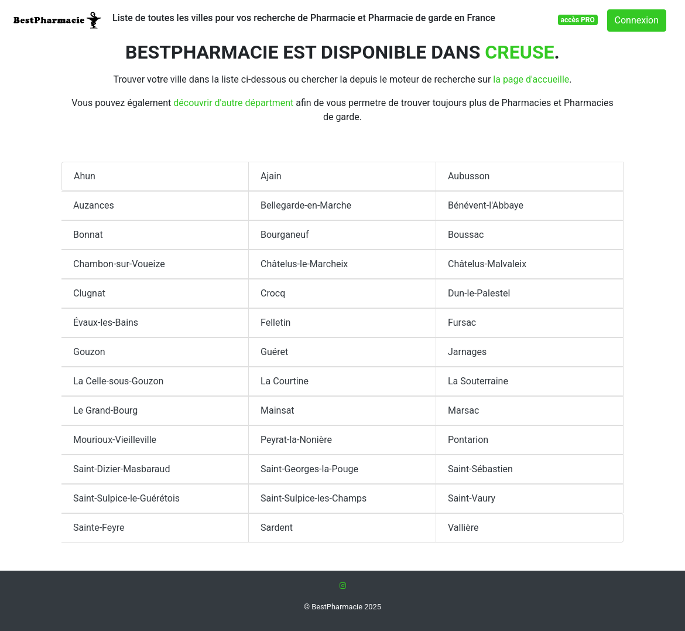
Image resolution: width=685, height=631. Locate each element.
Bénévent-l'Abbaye (485, 205)
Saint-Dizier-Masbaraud (121, 469)
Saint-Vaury (471, 498)
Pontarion (468, 439)
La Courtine (285, 381)
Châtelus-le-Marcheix (304, 264)
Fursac (462, 322)
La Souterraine (478, 381)
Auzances (93, 205)
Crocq (273, 293)
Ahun (84, 176)
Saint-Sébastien (480, 469)
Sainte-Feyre (98, 527)
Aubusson (468, 176)
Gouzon (89, 351)
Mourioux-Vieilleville (114, 439)
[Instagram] (343, 585)
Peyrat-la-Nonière (296, 439)
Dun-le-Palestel (479, 293)
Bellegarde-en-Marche (306, 205)
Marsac (463, 410)
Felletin (275, 322)
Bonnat (88, 234)
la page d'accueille (531, 79)
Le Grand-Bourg (105, 410)
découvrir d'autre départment (233, 102)
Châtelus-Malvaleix (487, 264)
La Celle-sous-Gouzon (118, 381)
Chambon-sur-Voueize (119, 264)
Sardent (277, 527)
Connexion (637, 20)
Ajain (271, 176)
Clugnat (89, 293)
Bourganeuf (285, 234)
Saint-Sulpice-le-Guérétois (126, 498)
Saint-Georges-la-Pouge (309, 469)
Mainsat (277, 410)
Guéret (274, 351)
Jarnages (467, 351)
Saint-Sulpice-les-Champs (314, 498)
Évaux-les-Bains (105, 322)
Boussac (466, 234)
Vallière (463, 527)
